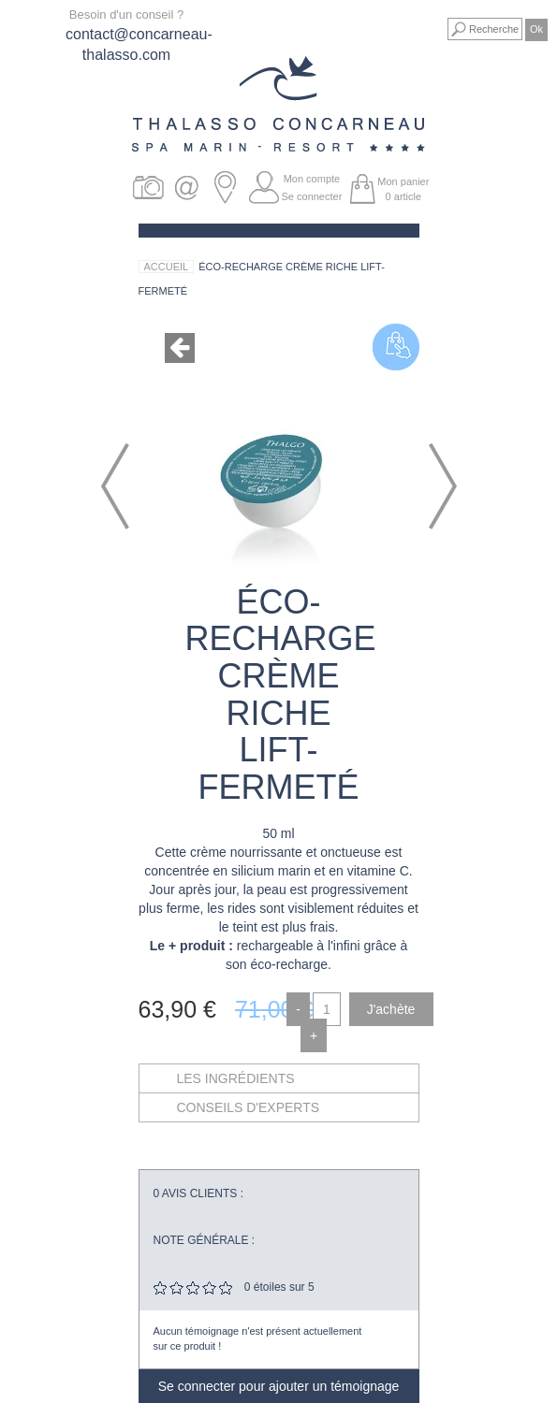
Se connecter (312, 196)
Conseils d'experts (248, 1107)
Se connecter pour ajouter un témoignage (279, 1386)
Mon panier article (403, 189)
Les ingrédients (236, 1078)
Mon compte (312, 178)
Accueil (166, 266)
